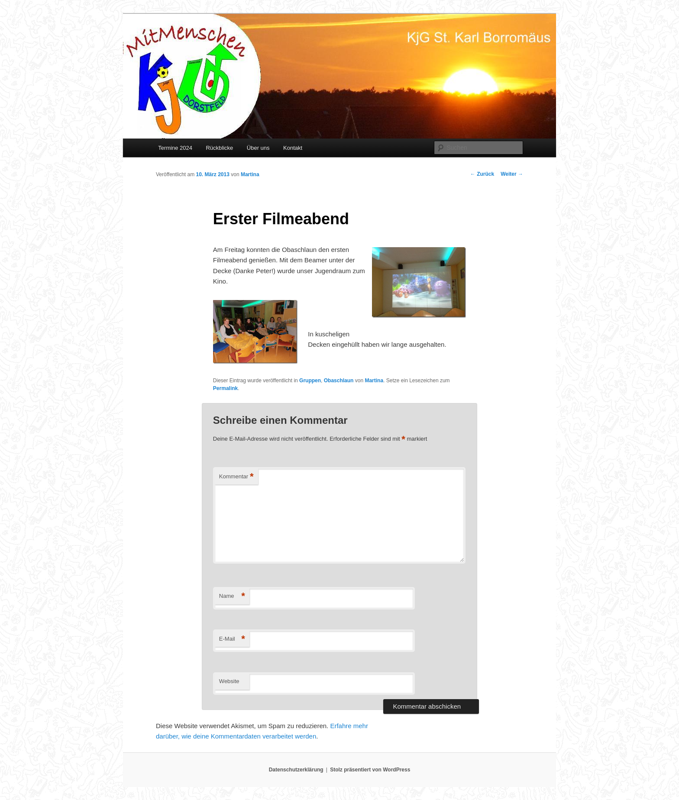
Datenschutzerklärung (296, 770)
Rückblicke (219, 148)
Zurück (482, 174)
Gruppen (310, 380)
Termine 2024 (175, 148)
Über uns (258, 148)
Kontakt (292, 148)
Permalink (225, 388)
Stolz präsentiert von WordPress (370, 770)
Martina (250, 174)
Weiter (512, 174)
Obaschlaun (339, 380)
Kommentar (236, 477)
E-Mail (232, 639)
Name (232, 596)
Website (229, 681)
